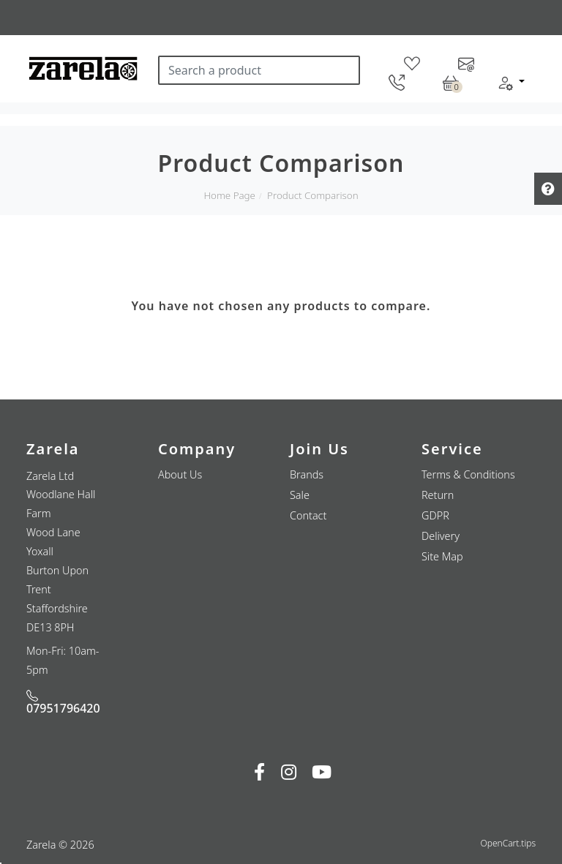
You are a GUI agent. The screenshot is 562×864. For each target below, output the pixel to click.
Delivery (441, 536)
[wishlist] (412, 62)
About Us (180, 474)
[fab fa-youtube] (321, 772)
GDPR (435, 515)
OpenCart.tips (508, 843)
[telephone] (397, 82)
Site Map (442, 556)
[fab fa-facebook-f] (259, 772)
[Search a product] (259, 70)
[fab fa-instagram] (288, 772)
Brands (306, 474)
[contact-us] (466, 62)
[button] (511, 82)
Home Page (229, 195)
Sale (300, 495)
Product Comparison (313, 195)
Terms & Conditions (468, 474)
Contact (308, 515)
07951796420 (63, 703)
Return (438, 495)
